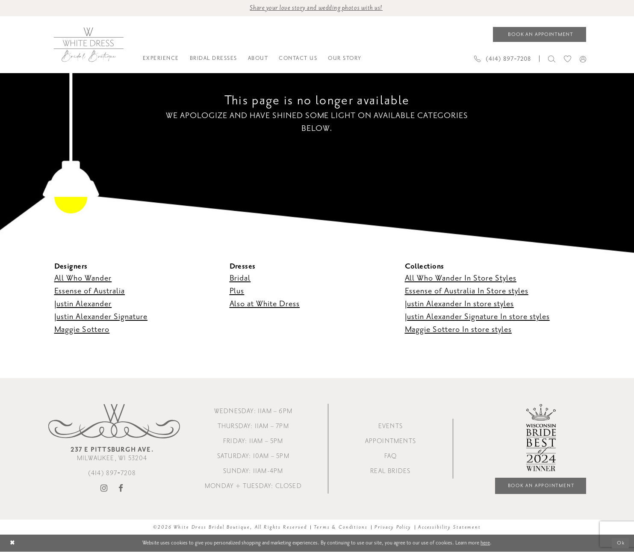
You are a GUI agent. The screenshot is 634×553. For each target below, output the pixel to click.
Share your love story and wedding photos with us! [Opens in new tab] (316, 8)
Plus (237, 291)
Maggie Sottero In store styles (458, 329)
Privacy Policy (393, 529)
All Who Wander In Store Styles (460, 278)
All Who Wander (83, 278)
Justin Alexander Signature (100, 316)
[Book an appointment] (539, 34)
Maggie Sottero (82, 329)
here (485, 544)
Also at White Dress (265, 304)
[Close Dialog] (13, 544)
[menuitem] (160, 59)
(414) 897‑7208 (112, 474)
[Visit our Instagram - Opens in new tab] (104, 489)
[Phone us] (503, 59)
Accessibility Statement (449, 529)
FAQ (390, 457)
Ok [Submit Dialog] (620, 544)
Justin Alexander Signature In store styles (477, 316)
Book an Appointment (538, 487)
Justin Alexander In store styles (459, 304)
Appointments (390, 442)
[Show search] (552, 59)
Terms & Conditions (341, 529)
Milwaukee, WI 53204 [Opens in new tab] (112, 455)
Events (390, 427)
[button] (582, 59)
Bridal (240, 278)
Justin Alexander (83, 304)
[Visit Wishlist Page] (567, 59)
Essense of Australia (89, 291)
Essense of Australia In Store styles (466, 291)
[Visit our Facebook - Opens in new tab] (121, 489)
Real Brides (390, 472)
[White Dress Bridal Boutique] (88, 45)
